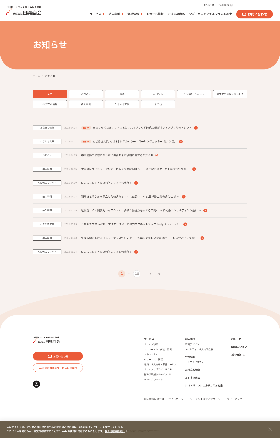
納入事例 (86, 104)
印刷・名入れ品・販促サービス (160, 364)
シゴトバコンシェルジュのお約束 (210, 14)
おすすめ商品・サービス (230, 94)
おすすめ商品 (176, 14)
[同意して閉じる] (270, 429)
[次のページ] (150, 273)
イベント (158, 94)
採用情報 (226, 5)
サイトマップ (234, 399)
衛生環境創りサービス (157, 374)
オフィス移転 (151, 344)
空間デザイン (192, 344)
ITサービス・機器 (153, 359)
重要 (121, 94)
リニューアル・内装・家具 (158, 349)
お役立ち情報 (155, 14)
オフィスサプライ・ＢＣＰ (158, 369)
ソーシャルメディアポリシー (206, 399)
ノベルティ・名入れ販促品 (199, 349)
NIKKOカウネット (194, 94)
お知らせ (209, 5)
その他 (158, 104)
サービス (149, 339)
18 (137, 273)
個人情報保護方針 (115, 431)
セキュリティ (151, 354)
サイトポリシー (177, 399)
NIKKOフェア (239, 347)
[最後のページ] (158, 273)
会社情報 (190, 357)
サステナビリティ (194, 362)
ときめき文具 (121, 104)
